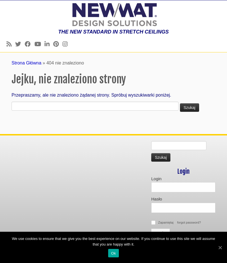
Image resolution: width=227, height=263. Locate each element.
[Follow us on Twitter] (20, 44)
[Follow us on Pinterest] (58, 44)
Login (156, 178)
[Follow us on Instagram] (67, 44)
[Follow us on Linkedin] (48, 44)
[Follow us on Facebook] (29, 44)
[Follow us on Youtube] (39, 44)
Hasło (156, 199)
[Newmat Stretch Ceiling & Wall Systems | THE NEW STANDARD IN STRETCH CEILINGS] (113, 14)
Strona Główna (26, 63)
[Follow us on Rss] (10, 44)
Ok (113, 253)
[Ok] (220, 247)
